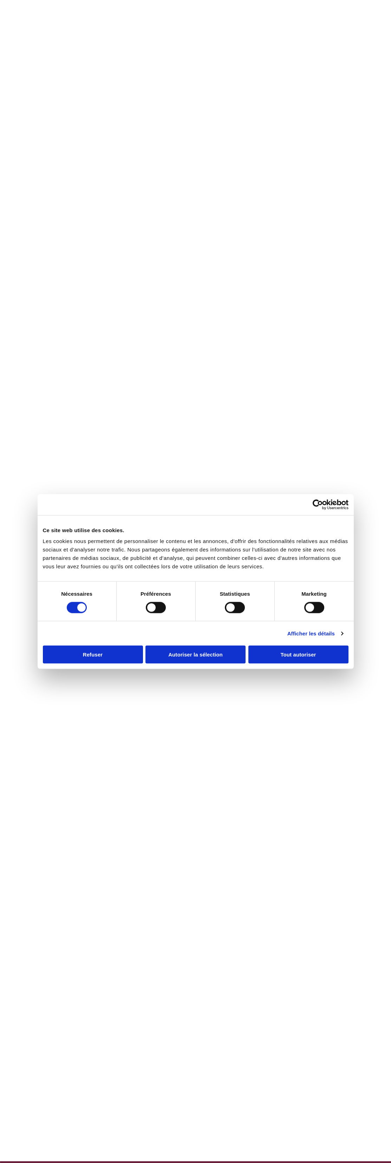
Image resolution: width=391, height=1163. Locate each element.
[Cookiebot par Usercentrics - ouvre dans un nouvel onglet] (317, 504)
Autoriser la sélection (195, 655)
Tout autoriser (298, 655)
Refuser (93, 655)
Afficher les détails (311, 633)
